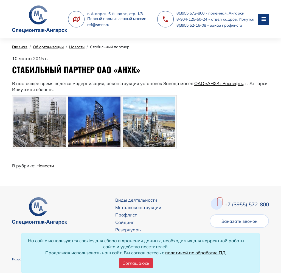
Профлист (126, 215)
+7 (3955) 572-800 (246, 204)
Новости (45, 165)
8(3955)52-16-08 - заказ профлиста (209, 25)
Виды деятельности (136, 200)
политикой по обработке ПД (195, 252)
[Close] (136, 263)
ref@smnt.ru (98, 24)
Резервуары (128, 229)
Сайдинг (124, 222)
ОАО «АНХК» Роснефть (218, 83)
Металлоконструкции (138, 207)
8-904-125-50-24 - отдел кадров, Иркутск (215, 19)
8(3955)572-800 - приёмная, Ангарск (210, 13)
